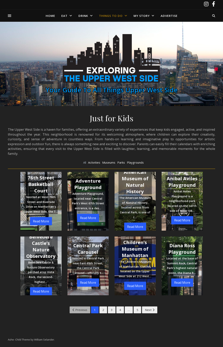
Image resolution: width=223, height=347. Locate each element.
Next (149, 310)
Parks (121, 162)
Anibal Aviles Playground (182, 181)
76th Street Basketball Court (41, 184)
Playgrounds (135, 162)
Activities (94, 162)
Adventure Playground (88, 184)
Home (50, 16)
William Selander (44, 339)
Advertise (169, 16)
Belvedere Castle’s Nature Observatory (41, 246)
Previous (80, 310)
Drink (83, 16)
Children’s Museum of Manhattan (135, 248)
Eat (64, 16)
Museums (108, 162)
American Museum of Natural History (135, 182)
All (84, 162)
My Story (142, 16)
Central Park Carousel (88, 248)
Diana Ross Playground (182, 248)
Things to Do (111, 16)
